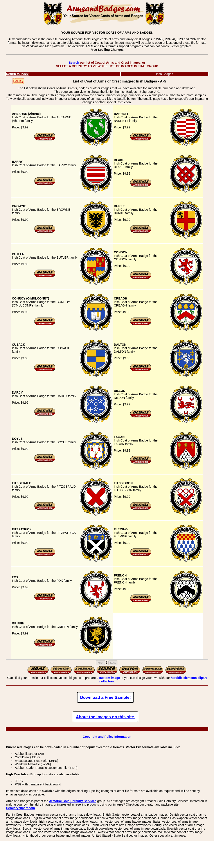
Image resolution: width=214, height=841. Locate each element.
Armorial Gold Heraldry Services (72, 801)
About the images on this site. (105, 717)
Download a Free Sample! (105, 697)
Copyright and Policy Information (107, 736)
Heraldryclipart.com (20, 808)
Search (74, 62)
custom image (109, 678)
